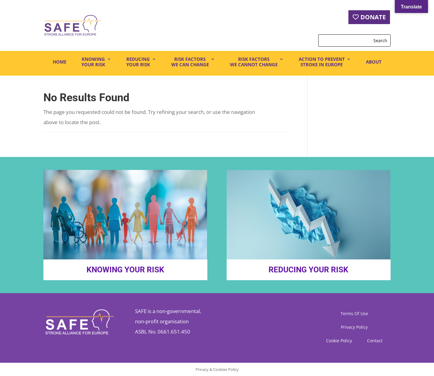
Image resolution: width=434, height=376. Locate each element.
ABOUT (374, 62)
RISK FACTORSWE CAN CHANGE (190, 61)
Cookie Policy (339, 341)
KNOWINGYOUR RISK (93, 61)
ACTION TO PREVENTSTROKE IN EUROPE (322, 61)
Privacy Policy (354, 327)
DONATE (373, 17)
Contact (374, 341)
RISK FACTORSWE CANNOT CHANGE (254, 61)
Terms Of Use (354, 314)
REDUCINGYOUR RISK (138, 61)
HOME (59, 62)
